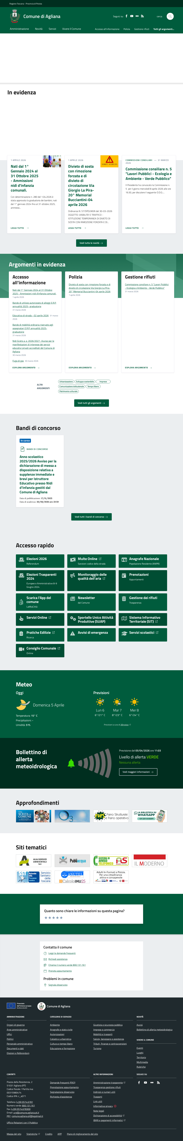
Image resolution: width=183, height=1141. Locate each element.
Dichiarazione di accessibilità (108, 1115)
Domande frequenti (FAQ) (62, 1082)
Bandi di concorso (37, 449)
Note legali (98, 1111)
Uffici (9, 1034)
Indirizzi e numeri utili (104, 1092)
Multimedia (142, 1062)
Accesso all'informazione (107, 29)
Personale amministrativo (20, 1043)
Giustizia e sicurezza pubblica (107, 1025)
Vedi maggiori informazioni (138, 772)
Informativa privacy (103, 1106)
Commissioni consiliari (139, 160)
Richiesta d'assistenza (61, 1096)
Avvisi (140, 1025)
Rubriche (141, 1067)
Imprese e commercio (104, 1029)
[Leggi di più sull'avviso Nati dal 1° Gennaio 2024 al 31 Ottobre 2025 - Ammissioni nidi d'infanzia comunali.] (20, 227)
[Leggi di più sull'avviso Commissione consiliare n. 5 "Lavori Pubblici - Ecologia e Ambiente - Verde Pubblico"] (135, 227)
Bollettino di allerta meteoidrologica (154, 1029)
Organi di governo (16, 1025)
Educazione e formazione (62, 1048)
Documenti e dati (15, 1048)
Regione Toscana (16, 3)
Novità (38, 29)
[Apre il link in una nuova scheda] (33, 816)
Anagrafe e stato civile (61, 1029)
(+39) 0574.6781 (24, 1102)
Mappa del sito (14, 1134)
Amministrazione (19, 29)
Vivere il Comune (71, 29)
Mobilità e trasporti (102, 1034)
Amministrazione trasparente (109, 1082)
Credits (48, 1134)
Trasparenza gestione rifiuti (107, 1087)
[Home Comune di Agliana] (34, 16)
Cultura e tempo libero (61, 1043)
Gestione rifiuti (141, 29)
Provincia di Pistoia (34, 3)
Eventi (140, 1048)
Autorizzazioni (57, 1034)
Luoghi (140, 1052)
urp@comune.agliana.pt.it (26, 1112)
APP (60, 1134)
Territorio (141, 1057)
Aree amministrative (17, 1029)
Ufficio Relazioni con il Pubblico (22, 1122)
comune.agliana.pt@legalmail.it (27, 1116)
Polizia (127, 29)
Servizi (52, 29)
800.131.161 (28, 1105)
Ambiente (55, 1025)
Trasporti (97, 1096)
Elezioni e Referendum (18, 1053)
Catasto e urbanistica (60, 1039)
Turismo (97, 1048)
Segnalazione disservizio (62, 1092)
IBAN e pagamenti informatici (109, 1120)
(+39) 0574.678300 (20, 1109)
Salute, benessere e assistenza (108, 1039)
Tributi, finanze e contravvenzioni (110, 1043)
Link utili (97, 1101)
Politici (10, 1039)
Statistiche (33, 1134)
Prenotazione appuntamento (64, 1087)
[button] (170, 16)
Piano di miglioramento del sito (82, 1134)
